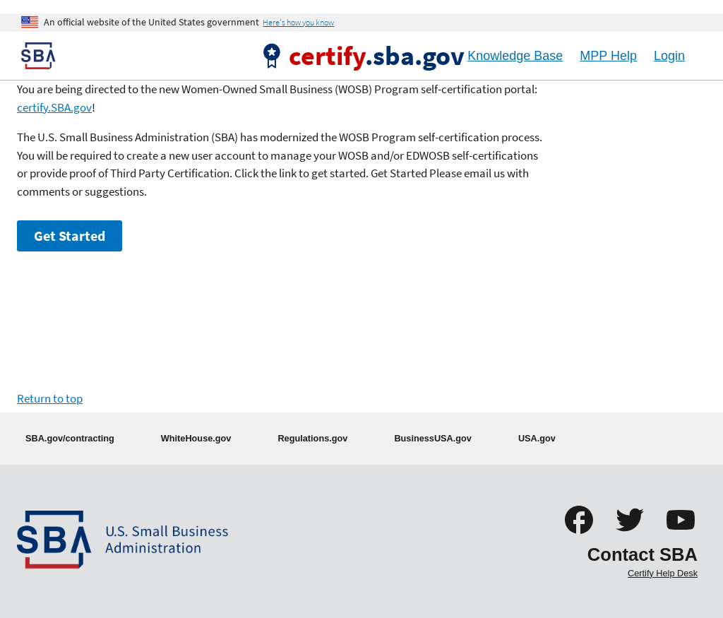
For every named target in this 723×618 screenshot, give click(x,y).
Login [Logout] (669, 56)
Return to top (50, 398)
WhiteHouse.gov (196, 438)
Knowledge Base (515, 56)
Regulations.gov (312, 438)
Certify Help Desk (663, 573)
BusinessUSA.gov (433, 438)
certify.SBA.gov (54, 107)
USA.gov (537, 438)
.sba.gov (377, 55)
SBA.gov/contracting (69, 438)
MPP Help (608, 56)
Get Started (69, 236)
